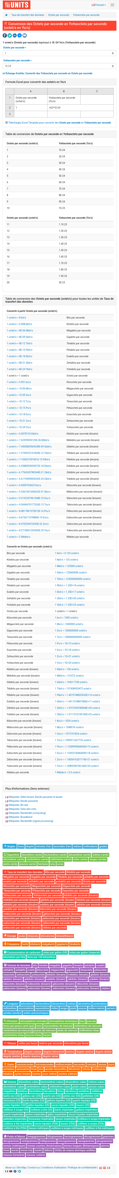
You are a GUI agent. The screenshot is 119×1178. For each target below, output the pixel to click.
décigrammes (11, 1141)
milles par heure (28, 1043)
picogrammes (104, 1141)
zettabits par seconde (41, 881)
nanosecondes (25, 1064)
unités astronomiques (36, 1013)
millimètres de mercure (88, 1025)
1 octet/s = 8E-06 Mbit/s (20, 330)
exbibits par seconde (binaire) (57, 904)
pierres (105, 1145)
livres (6, 1150)
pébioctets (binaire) (14, 988)
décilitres (70, 1091)
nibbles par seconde (54, 927)
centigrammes (29, 1141)
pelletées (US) (91, 1096)
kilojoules (33, 936)
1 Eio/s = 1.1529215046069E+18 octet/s (77, 753)
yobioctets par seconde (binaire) (22, 927)
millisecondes (64, 1064)
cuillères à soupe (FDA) (90, 1123)
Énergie (10, 936)
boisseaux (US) (12, 1100)
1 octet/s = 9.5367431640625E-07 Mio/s (29, 491)
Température (13, 1051)
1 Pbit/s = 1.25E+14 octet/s (70, 585)
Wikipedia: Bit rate (18, 805)
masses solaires (35, 1155)
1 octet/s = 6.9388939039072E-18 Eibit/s (29, 466)
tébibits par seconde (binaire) (94, 899)
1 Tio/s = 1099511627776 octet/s (73, 740)
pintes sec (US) (72, 1096)
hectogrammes (73, 1136)
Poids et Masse (14, 1136)
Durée (9, 1064)
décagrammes (92, 1136)
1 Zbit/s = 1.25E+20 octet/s (70, 598)
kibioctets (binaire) (14, 983)
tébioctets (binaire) (88, 983)
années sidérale (68, 1073)
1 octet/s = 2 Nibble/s (18, 536)
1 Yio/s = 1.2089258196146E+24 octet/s (77, 766)
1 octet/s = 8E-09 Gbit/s (19, 337)
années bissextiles (56, 1069)
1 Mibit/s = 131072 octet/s (69, 675)
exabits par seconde (15, 881)
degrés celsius (33, 1051)
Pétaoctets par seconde (46, 890)
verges (64, 1008)
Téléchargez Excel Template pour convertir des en (58, 122)
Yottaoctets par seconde (86, 15)
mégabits (55, 965)
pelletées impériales (15, 1119)
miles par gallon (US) (55, 952)
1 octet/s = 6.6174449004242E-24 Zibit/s (29, 478)
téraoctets (86, 970)
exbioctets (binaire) (39, 988)
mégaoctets (57, 970)
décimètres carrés (13, 859)
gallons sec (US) (31, 1096)
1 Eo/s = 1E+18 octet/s (67, 650)
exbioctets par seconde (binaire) (22, 923)
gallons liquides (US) (59, 1100)
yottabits (20, 970)
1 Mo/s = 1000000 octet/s (69, 624)
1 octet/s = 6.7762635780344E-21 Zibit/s (29, 472)
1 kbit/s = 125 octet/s (66, 559)
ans (41, 1069)
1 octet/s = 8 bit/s (16, 317)
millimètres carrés (60, 859)
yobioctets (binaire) (88, 988)
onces (15, 1150)
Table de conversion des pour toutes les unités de (59, 300)
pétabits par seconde (96, 876)
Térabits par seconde (70, 876)
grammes (108, 1136)
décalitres (49, 1091)
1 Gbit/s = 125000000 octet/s (71, 572)
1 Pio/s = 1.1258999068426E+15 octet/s (77, 746)
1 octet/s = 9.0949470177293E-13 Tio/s (28, 504)
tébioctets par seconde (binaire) (21, 918)
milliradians (90, 846)
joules (22, 936)
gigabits (67, 965)
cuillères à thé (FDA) (15, 1128)
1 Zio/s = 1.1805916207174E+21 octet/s (77, 759)
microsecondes (45, 1064)
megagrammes (36, 1136)
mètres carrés (100, 854)
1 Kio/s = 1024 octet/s (67, 720)
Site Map (21, 1167)
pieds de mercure (67, 1030)
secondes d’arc (62, 846)
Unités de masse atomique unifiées (75, 1150)
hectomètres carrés (55, 854)
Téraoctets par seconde (17, 890)
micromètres (25, 1008)
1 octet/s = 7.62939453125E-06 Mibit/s (28, 440)
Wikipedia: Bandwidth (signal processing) (31, 821)
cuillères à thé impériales (17, 1123)
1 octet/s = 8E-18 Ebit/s (19, 356)
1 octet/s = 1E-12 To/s (19, 401)
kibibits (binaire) (56, 974)
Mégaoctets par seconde (46, 886)
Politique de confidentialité (82, 1167)
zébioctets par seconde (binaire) (61, 923)
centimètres (100, 1003)
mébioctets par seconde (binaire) (22, 913)
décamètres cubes (76, 1082)
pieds (73, 1008)
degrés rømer (51, 1056)
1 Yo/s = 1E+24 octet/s (67, 662)
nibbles (106, 988)
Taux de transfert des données (27, 15)
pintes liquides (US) (14, 1105)
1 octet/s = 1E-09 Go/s (19, 395)
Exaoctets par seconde (75, 890)
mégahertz (48, 944)
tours (21, 846)
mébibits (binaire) (78, 974)
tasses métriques (39, 1128)
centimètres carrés (37, 859)
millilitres (97, 1091)
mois (34, 1069)
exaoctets (9, 974)
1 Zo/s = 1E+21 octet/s (67, 656)
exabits (100, 965)
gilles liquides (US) (39, 1105)
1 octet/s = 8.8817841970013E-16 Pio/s (28, 511)
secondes (79, 1064)
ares (52, 864)
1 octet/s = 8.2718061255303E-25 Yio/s (28, 530)
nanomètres (42, 1008)
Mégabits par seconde (16, 876)
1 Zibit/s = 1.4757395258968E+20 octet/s (77, 708)
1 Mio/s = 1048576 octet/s (69, 727)
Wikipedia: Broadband (20, 817)
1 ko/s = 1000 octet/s (66, 617)
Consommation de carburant (22, 952)
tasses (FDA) (67, 1123)
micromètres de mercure (58, 1025)
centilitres (84, 1091)
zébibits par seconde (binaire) (94, 904)
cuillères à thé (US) (42, 1109)
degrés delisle (104, 1051)
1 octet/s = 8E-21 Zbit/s (19, 362)
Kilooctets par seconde (16, 886)
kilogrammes (55, 1136)
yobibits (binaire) (99, 979)
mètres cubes (96, 1082)
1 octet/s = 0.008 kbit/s (19, 324)
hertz (25, 944)
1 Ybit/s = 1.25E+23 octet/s (70, 604)
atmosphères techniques (63, 1021)
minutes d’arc (44, 846)
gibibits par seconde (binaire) (58, 899)
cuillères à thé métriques (99, 1128)
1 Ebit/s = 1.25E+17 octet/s (69, 591)
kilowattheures (64, 936)
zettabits (8, 970)
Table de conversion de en (49, 134)
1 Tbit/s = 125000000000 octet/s (73, 579)
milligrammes (48, 1141)
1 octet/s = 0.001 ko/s (19, 382)
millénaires (99, 1069)
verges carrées (98, 859)
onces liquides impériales (83, 1114)
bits (35, 965)
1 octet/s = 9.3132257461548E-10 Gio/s (28, 498)
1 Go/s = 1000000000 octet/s (71, 630)
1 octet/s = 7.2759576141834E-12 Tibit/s (29, 453)
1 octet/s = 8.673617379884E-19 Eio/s (27, 517)
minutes (91, 1064)
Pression (11, 1021)
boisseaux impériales (41, 1119)
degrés (30, 846)
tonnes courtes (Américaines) (44, 1145)
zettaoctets (23, 974)
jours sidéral (49, 1073)
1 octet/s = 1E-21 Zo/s (19, 420)
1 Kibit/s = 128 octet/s (67, 669)
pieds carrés (10, 864)
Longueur (11, 1003)
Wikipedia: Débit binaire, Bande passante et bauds (35, 797)
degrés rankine (84, 1051)
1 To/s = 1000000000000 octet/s (73, 637)
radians (77, 846)
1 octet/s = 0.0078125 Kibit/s (22, 433)
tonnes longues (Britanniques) (81, 1145)
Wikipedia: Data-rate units (22, 809)
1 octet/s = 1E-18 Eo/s (19, 414)
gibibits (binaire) (100, 974)
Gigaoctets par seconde (77, 886)
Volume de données (17, 965)
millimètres (9, 1008)
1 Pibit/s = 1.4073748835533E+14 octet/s (77, 695)
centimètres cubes (37, 1086)
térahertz (75, 944)
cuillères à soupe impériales (94, 1119)
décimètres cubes (13, 1086)
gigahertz (62, 944)
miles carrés (80, 859)
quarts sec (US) (52, 1096)
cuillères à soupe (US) (16, 1109)
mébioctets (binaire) (39, 983)
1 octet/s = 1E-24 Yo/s (19, 427)
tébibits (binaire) (12, 979)
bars (82, 1021)
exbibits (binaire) (56, 979)
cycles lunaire (23, 1073)
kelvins (70, 1051)
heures (102, 1064)
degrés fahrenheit (54, 1051)
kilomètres (27, 1003)
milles (54, 1008)
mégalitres (9, 1091)
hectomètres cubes (52, 1082)
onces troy (26, 1150)
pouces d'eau (33, 1035)
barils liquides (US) (34, 1100)
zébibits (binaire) (77, 979)
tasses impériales (65, 1119)
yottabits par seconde (68, 881)
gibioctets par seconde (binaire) (62, 913)
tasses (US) (83, 1105)
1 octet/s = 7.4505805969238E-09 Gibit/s (29, 446)
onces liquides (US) (63, 1105)
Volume (10, 1082)
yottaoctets (38, 974)
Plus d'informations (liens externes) (27, 788)
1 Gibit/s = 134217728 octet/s (71, 682)
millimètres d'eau (89, 1030)
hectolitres (36, 1091)
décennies (75, 1069)
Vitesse (10, 1043)
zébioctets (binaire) (63, 988)
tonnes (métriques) (14, 1145)
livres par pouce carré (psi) (18, 1025)
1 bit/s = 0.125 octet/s (67, 553)
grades (103, 846)
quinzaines (23, 1069)
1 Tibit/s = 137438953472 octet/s (73, 688)
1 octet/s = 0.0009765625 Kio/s (24, 485)
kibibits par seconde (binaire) (81, 895)
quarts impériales (13, 1114)
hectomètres (42, 1003)
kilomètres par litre (14, 957)
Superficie (11, 854)
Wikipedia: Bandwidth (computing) (27, 813)
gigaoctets (72, 970)
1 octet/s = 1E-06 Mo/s (19, 388)
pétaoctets (101, 970)
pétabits (90, 965)
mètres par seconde (50, 1043)
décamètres (59, 1003)
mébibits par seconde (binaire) (21, 899)
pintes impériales (36, 1114)
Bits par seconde (55, 872)
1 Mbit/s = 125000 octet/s (69, 566)
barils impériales (64, 1109)
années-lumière (12, 1013)
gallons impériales (86, 1109)
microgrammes (67, 1141)
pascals (91, 1021)
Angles (9, 846)
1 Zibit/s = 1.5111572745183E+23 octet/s (77, 714)
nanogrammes (86, 1141)
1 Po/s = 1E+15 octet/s (67, 643)
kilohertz (35, 944)
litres (60, 1091)
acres (60, 864)
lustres (36, 1073)
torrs (39, 1025)
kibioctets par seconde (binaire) (58, 909)
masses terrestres (13, 1155)
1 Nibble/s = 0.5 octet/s (67, 772)
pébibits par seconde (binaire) (20, 904)
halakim (8, 1073)
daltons (48, 1150)
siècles (87, 1069)
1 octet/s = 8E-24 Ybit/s (19, 369)
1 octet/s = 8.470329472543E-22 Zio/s (28, 524)
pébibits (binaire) (34, 979)
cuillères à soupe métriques (67, 1128)
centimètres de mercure (17, 1030)
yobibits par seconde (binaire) (20, 909)
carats (38, 1150)
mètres (72, 1003)
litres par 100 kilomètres (41, 957)
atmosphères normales (33, 1021)
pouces (82, 1008)
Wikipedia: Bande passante (23, 801)
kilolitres (23, 1091)
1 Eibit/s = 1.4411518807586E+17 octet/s (77, 701)
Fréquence (11, 944)
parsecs (111, 1008)
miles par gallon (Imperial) (84, 952)
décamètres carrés (79, 854)
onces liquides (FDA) (46, 1123)
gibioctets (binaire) (64, 983)
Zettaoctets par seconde (17, 895)
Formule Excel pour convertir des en (35, 82)
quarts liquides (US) (84, 1100)
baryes (47, 1035)
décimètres (84, 1003)
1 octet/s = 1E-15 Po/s (19, 407)
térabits (78, 965)
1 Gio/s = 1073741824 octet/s (71, 733)
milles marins (96, 1008)
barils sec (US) (11, 1096)
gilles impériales (57, 1114)
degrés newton (11, 1056)
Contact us (34, 1167)
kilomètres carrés (32, 854)
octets (31, 970)
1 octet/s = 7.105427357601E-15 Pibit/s (28, 459)
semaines (9, 1069)
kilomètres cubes (29, 1082)
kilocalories (47, 936)
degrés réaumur (31, 1056)
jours (111, 1064)
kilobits (43, 965)
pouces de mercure (44, 1030)
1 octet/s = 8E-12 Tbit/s (19, 343)
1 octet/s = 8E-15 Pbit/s (19, 349)
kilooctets (42, 970)
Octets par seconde (58, 15)
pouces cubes (96, 1086)
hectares (43, 864)
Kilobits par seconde (79, 872)
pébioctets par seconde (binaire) (61, 918)
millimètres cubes (60, 1086)
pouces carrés (28, 864)
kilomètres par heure (76, 1043)
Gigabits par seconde (43, 876)
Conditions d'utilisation (54, 1167)
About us (10, 1167)
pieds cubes (79, 1086)
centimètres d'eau (13, 1035)
